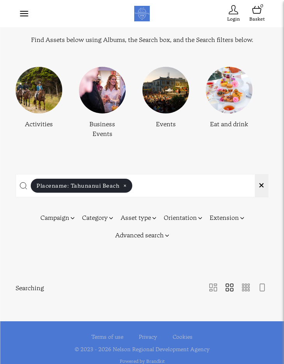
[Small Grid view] (246, 288)
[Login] (233, 13)
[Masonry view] (213, 288)
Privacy (148, 331)
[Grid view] (229, 288)
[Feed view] (262, 288)
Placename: (81, 185)
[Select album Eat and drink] (229, 103)
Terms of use (107, 331)
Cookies (183, 331)
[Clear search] (261, 185)
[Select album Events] (165, 103)
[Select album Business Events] (102, 103)
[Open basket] (256, 13)
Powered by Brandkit (142, 356)
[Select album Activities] (39, 103)
